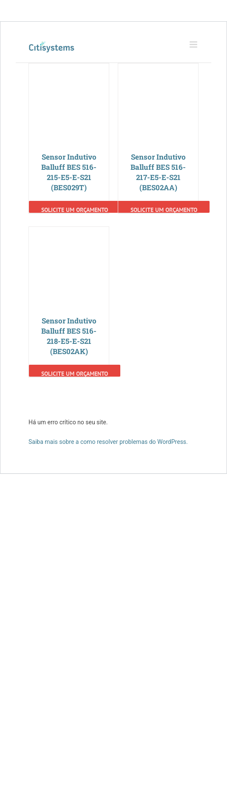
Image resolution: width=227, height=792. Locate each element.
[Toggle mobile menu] (194, 44)
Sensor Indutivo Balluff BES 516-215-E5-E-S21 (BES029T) (68, 172)
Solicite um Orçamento (74, 209)
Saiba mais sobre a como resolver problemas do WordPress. (108, 441)
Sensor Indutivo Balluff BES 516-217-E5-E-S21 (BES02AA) (158, 172)
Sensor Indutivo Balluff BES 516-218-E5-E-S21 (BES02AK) (68, 336)
